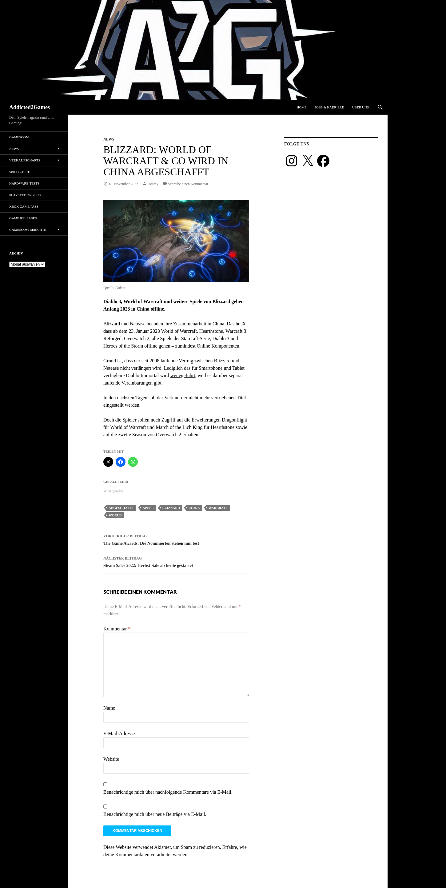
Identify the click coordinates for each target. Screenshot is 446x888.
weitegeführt (182, 375)
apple (148, 508)
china (194, 508)
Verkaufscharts (24, 160)
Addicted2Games (29, 107)
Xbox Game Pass (23, 206)
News (108, 139)
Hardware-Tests (24, 183)
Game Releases (23, 218)
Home (301, 107)
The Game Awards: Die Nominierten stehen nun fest (176, 539)
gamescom (19, 137)
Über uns (360, 107)
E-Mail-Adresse (119, 733)
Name (109, 708)
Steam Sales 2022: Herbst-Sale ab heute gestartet (176, 561)
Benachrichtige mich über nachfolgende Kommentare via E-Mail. (168, 792)
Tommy (152, 184)
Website (111, 759)
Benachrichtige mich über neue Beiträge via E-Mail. (154, 814)
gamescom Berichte (27, 229)
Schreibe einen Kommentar (188, 184)
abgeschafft (121, 508)
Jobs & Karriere (329, 107)
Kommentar (116, 628)
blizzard (171, 508)
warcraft (218, 508)
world (115, 515)
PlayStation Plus (25, 195)
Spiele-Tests (20, 172)
